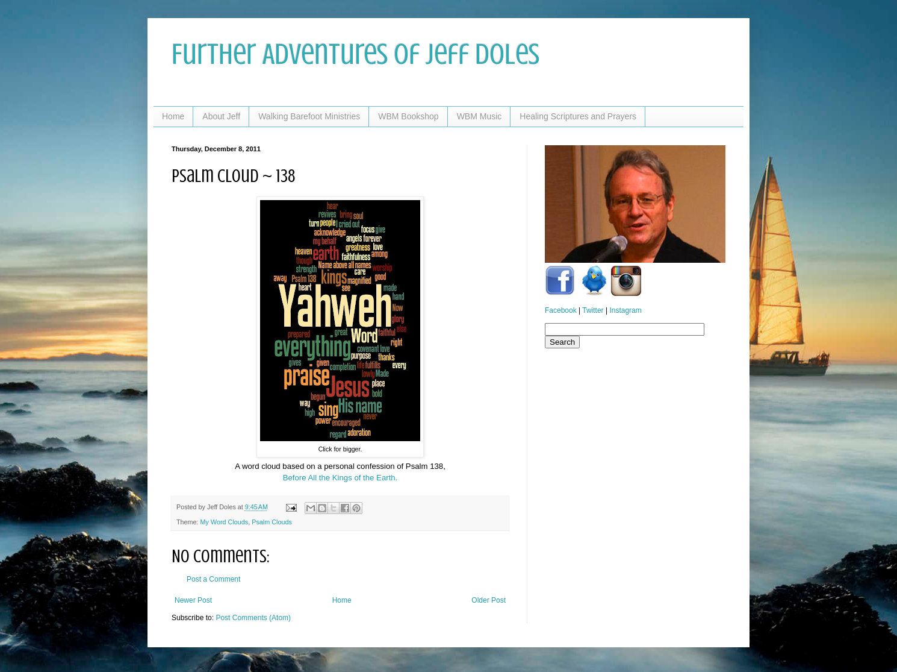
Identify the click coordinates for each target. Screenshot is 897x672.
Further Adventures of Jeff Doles (355, 54)
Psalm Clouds (272, 522)
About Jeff (221, 116)
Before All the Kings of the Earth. (340, 477)
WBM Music (479, 116)
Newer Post (193, 600)
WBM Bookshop (408, 116)
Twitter (592, 310)
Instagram (625, 310)
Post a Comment (213, 579)
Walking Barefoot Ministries (309, 116)
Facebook (561, 310)
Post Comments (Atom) (253, 618)
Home (173, 116)
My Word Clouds (224, 522)
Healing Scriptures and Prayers (578, 116)
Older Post (488, 600)
